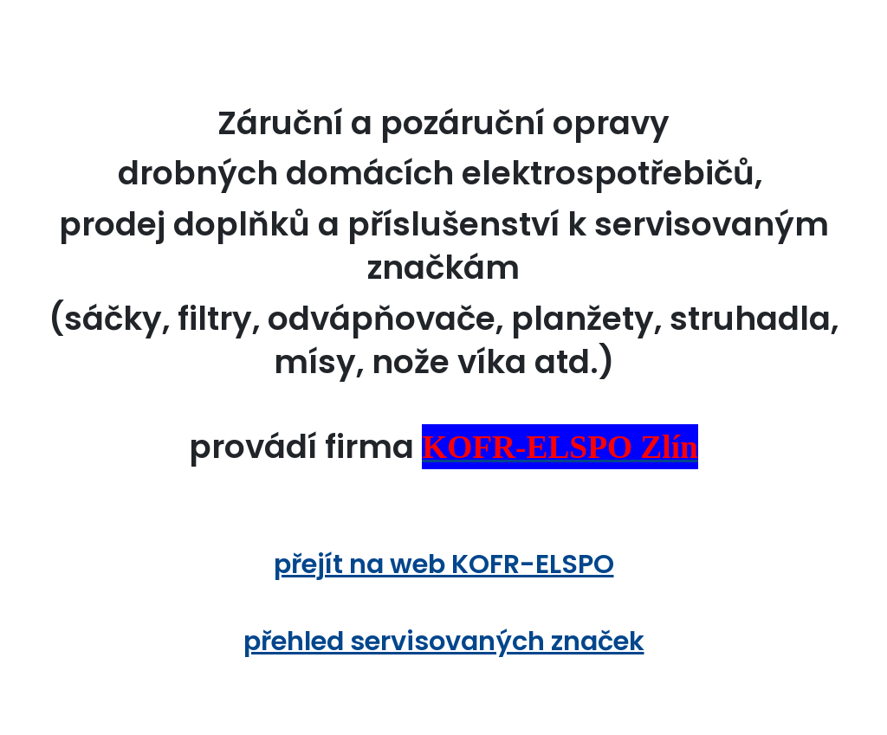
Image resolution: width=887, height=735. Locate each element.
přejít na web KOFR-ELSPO (444, 564)
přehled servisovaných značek (443, 641)
